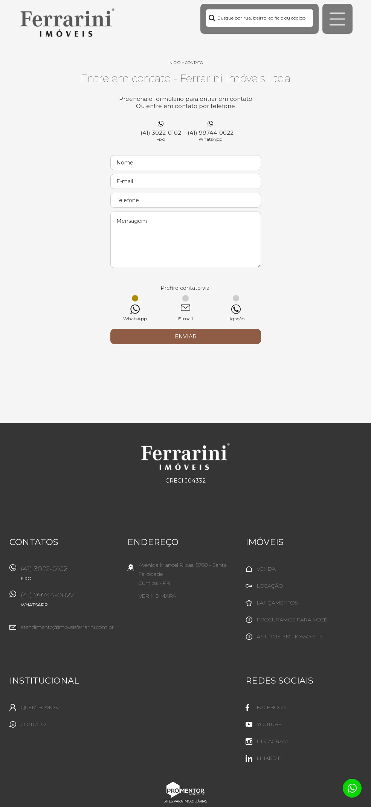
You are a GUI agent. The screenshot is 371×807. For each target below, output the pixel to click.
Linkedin (269, 758)
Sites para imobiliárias (185, 801)
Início (174, 62)
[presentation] (186, 363)
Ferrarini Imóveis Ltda (185, 456)
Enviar (186, 336)
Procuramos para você (292, 619)
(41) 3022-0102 (161, 135)
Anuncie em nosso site (290, 636)
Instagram (272, 741)
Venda (266, 568)
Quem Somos (39, 707)
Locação (270, 585)
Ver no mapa (157, 595)
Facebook (271, 707)
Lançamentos (277, 602)
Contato (194, 62)
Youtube (269, 724)
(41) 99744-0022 (210, 135)
